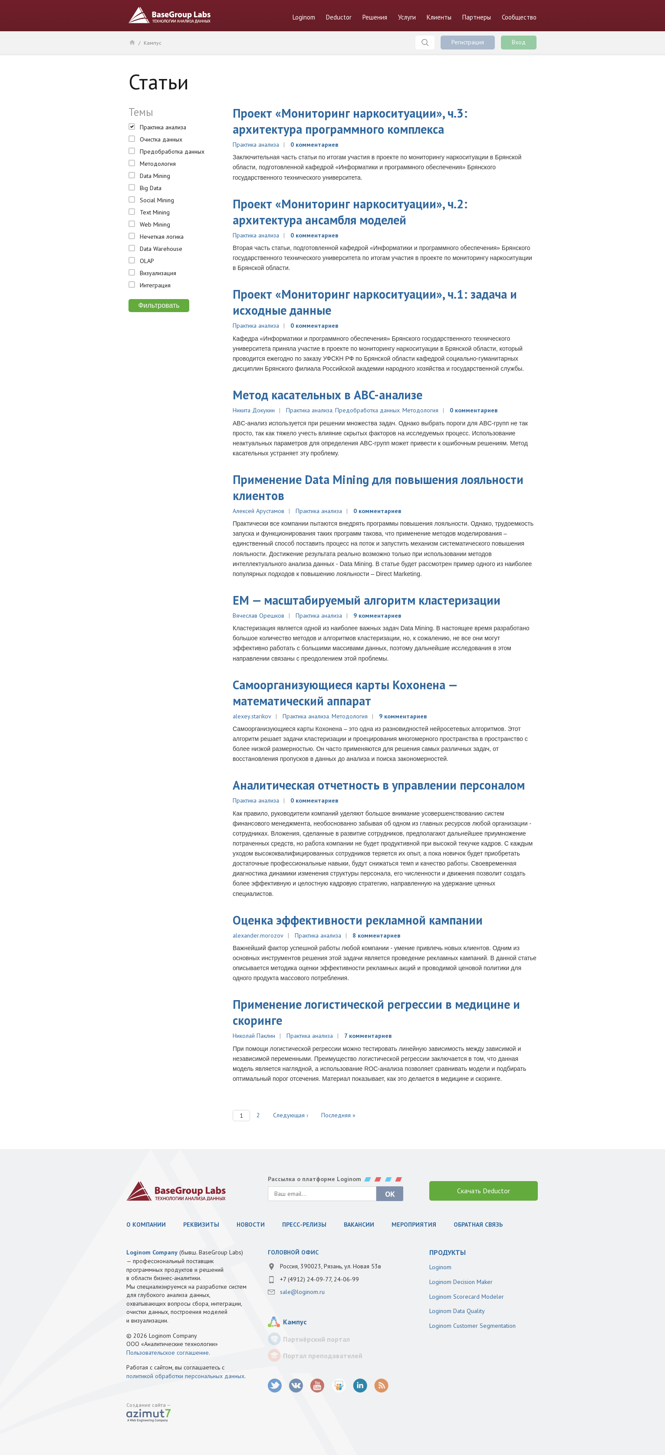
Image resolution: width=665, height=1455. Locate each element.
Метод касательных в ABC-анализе (327, 395)
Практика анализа (163, 127)
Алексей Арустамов (258, 511)
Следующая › (290, 1115)
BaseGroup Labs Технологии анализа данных (169, 15)
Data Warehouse (161, 249)
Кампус (152, 43)
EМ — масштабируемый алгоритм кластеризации (366, 600)
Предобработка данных (172, 151)
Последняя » (338, 1115)
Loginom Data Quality (457, 1311)
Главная (131, 42)
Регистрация (467, 42)
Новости (251, 1224)
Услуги (407, 17)
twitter (275, 1386)
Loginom (304, 17)
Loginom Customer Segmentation (472, 1326)
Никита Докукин (254, 410)
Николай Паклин (254, 1036)
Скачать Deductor (483, 1190)
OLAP (147, 261)
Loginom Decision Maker (461, 1282)
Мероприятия (414, 1224)
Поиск (425, 42)
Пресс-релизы (304, 1224)
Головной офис (293, 1252)
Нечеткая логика (162, 236)
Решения (374, 17)
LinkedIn (360, 1386)
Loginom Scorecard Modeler (466, 1296)
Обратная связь (478, 1224)
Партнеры (476, 17)
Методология (158, 164)
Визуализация (158, 273)
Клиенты (439, 17)
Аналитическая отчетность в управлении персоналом (379, 785)
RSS (381, 1386)
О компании (146, 1224)
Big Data (150, 188)
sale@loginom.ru (302, 1292)
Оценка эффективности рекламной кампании (358, 920)
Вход (519, 42)
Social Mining (157, 200)
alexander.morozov (258, 935)
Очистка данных (161, 139)
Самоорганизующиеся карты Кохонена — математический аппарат (345, 693)
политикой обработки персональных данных (185, 1376)
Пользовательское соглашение (167, 1352)
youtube (317, 1386)
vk (296, 1386)
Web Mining (155, 224)
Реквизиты (201, 1224)
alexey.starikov (252, 716)
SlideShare (339, 1386)
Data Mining (155, 176)
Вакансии (359, 1224)
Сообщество (519, 17)
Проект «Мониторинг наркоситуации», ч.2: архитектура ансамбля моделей (350, 212)
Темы (140, 112)
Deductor (339, 17)
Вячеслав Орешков (258, 615)
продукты (447, 1252)
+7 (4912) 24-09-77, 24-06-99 (319, 1279)
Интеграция (155, 285)
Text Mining (155, 212)
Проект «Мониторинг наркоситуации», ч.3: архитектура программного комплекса (350, 121)
